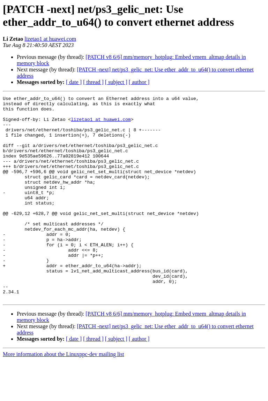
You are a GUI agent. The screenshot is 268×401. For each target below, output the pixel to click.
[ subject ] (116, 82)
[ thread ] (93, 82)
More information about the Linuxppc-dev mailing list (63, 395)
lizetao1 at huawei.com (50, 39)
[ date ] (74, 82)
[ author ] (139, 82)
